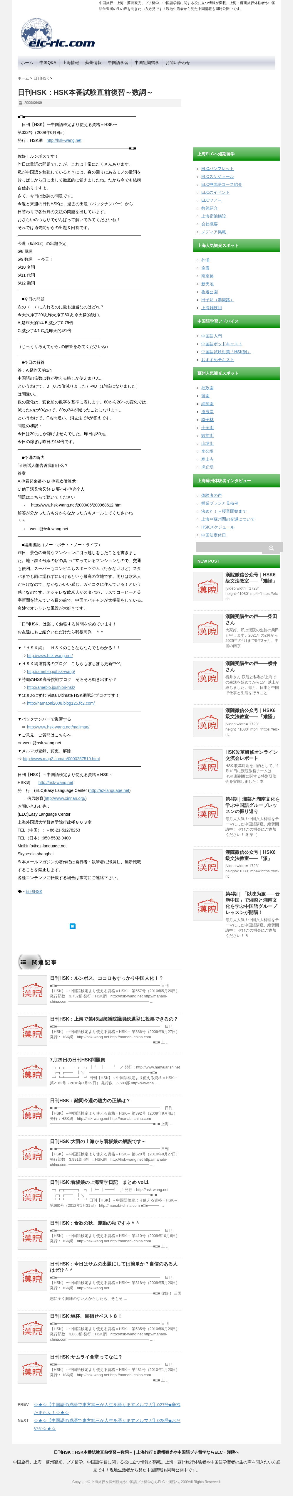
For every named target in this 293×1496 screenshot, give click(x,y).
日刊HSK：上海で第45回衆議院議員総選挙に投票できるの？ (114, 1019)
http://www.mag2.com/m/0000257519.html (61, 758)
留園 (205, 395)
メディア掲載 (213, 232)
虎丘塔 (207, 467)
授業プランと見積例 (219, 503)
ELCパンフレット (217, 168)
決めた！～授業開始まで (224, 511)
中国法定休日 (213, 535)
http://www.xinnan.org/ (65, 798)
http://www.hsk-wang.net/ (50, 655)
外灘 (205, 260)
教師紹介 (209, 208)
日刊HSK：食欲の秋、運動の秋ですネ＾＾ (95, 1223)
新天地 (207, 284)
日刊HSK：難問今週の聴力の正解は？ (90, 1100)
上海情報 (71, 62)
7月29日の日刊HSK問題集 (77, 1059)
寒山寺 (207, 459)
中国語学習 (118, 62)
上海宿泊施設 (213, 216)
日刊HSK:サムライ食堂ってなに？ (86, 1356)
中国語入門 (211, 336)
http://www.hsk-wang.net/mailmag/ (58, 727)
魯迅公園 (209, 292)
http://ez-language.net (109, 790)
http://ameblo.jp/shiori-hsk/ (51, 687)
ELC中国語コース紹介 (221, 184)
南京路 (207, 276)
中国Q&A (47, 62)
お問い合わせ (177, 62)
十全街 (207, 427)
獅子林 (207, 419)
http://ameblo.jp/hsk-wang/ (51, 671)
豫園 (205, 268)
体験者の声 (211, 495)
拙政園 (207, 388)
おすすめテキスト (217, 359)
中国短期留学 (147, 62)
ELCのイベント (215, 192)
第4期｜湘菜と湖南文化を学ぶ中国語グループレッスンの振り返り (252, 805)
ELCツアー (211, 200)
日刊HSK (34, 891)
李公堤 (207, 451)
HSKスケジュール (218, 527)
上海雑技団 (211, 307)
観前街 (207, 435)
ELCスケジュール (217, 176)
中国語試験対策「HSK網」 (226, 351)
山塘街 (207, 443)
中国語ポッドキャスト (221, 343)
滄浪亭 (207, 411)
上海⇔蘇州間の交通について (228, 519)
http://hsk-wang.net (64, 140)
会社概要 (209, 224)
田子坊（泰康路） (217, 299)
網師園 (207, 403)
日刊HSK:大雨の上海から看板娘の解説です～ (98, 1141)
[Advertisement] (237, 106)
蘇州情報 (93, 62)
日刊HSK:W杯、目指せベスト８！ (86, 1316)
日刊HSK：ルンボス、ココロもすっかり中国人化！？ (106, 978)
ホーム (27, 62)
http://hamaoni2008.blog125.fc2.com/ (61, 703)
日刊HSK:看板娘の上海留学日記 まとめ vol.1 (99, 1182)
